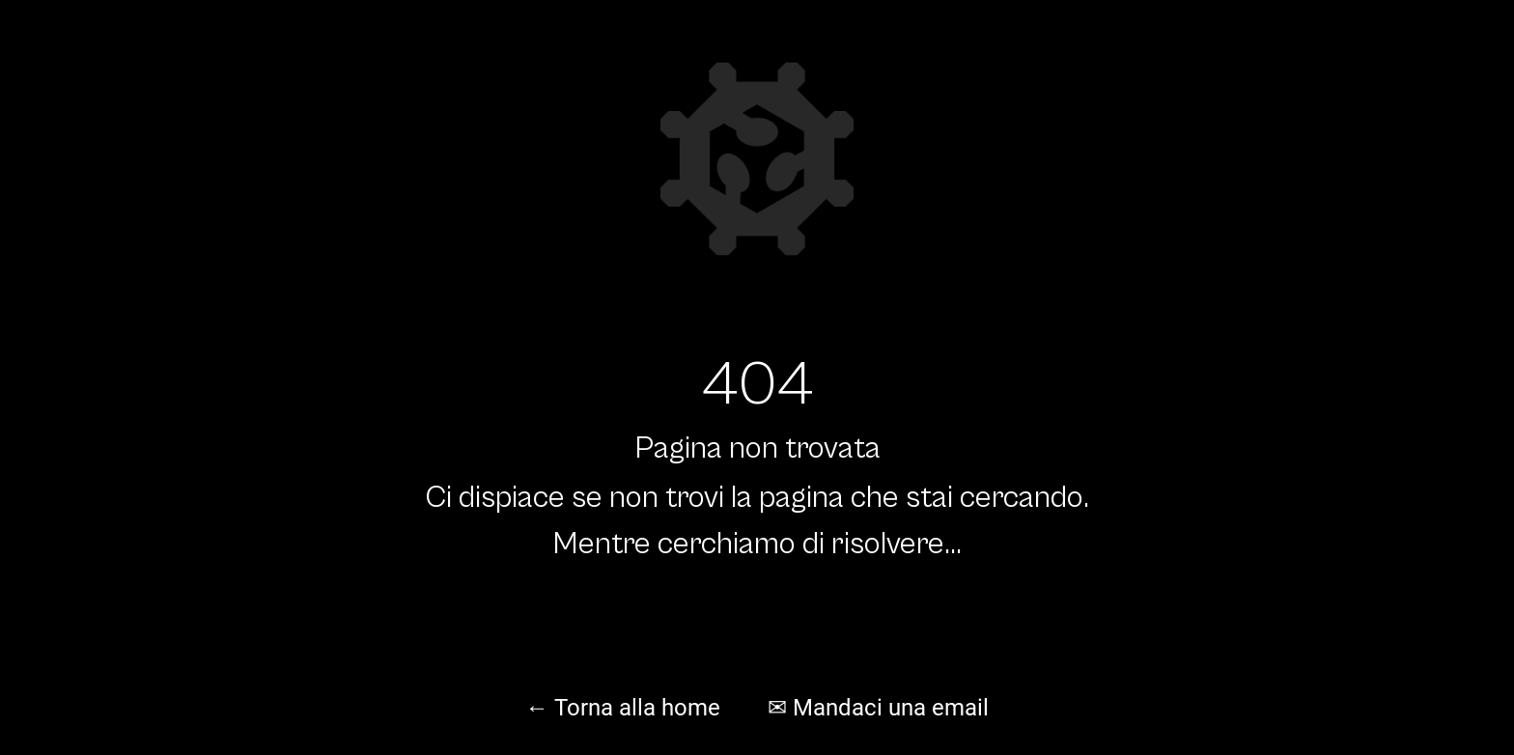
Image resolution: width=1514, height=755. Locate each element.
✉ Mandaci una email (878, 707)
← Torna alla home (622, 707)
